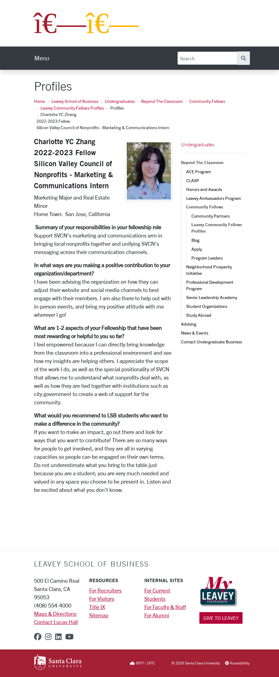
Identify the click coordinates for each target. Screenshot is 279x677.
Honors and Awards (204, 189)
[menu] (41, 58)
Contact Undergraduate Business (211, 341)
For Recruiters (105, 590)
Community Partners (210, 216)
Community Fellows (207, 101)
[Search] (207, 58)
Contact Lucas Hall (56, 622)
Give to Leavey (221, 618)
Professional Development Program (210, 285)
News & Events (194, 332)
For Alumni (156, 615)
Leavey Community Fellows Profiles (72, 107)
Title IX (97, 607)
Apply (196, 249)
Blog (195, 240)
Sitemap (98, 615)
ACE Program (198, 171)
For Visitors (101, 599)
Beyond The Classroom (162, 101)
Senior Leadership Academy (211, 297)
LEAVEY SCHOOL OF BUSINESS (91, 563)
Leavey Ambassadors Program (213, 198)
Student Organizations (206, 306)
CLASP (192, 180)
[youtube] (69, 636)
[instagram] (48, 636)
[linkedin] (58, 636)
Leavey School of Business (74, 101)
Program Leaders (207, 257)
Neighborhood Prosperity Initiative (209, 270)
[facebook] (37, 636)
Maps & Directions (55, 614)
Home (39, 101)
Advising (188, 324)
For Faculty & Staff (165, 607)
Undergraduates (120, 101)
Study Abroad (198, 315)
